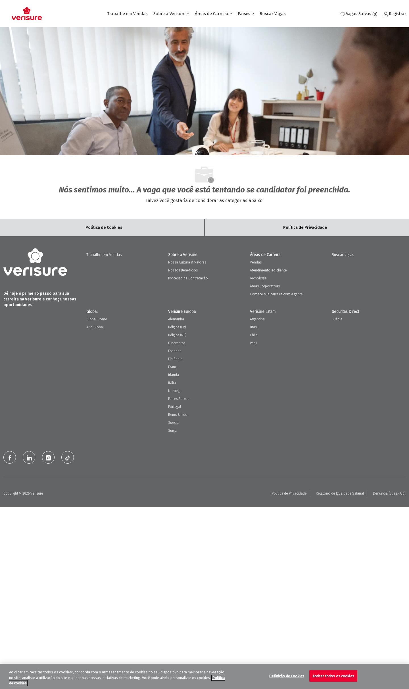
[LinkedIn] (29, 457)
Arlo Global (95, 327)
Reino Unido (177, 415)
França (173, 367)
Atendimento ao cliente (268, 270)
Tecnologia (258, 278)
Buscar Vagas (273, 14)
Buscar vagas (343, 254)
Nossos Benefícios (183, 270)
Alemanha (176, 319)
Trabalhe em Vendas (127, 14)
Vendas (256, 262)
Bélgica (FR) (177, 327)
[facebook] (9, 457)
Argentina (257, 319)
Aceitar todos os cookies (333, 676)
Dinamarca (176, 343)
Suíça (172, 431)
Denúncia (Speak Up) (389, 493)
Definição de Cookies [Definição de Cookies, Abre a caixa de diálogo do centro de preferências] (286, 676)
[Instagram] (48, 457)
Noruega (174, 391)
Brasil (254, 327)
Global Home (96, 319)
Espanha (174, 351)
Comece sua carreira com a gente (276, 294)
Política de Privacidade (289, 493)
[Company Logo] (26, 13)
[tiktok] (67, 457)
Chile (254, 335)
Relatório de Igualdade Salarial (340, 493)
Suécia (173, 423)
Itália (172, 383)
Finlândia (175, 359)
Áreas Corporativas (265, 286)
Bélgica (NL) (177, 335)
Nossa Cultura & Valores (187, 262)
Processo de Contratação (188, 278)
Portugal (174, 407)
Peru (253, 343)
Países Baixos (178, 399)
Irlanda (173, 375)
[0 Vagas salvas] (359, 13)
